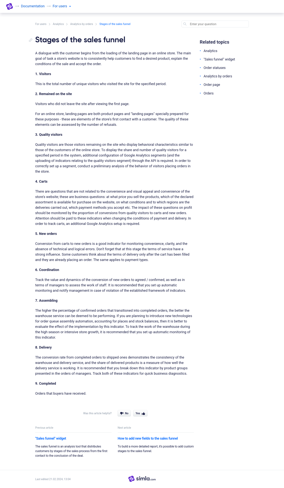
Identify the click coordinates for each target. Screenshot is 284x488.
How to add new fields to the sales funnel (148, 438)
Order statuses (215, 68)
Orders (209, 93)
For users (40, 24)
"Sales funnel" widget (50, 438)
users (65, 6)
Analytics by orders (81, 24)
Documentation (33, 6)
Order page (212, 85)
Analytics (58, 24)
